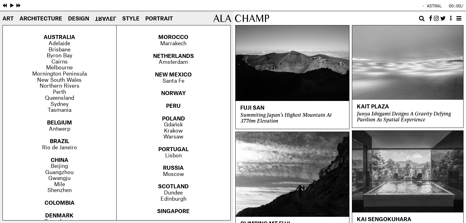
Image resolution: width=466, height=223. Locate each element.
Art (8, 18)
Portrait (159, 18)
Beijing (59, 166)
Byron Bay (59, 55)
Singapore (173, 211)
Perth (59, 92)
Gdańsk (173, 124)
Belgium (59, 122)
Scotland (173, 186)
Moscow (173, 174)
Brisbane (60, 49)
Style (130, 18)
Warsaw (173, 136)
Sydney (59, 104)
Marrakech (173, 43)
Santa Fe (173, 81)
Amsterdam (173, 62)
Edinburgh (173, 199)
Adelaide (59, 43)
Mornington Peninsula (59, 74)
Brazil (59, 141)
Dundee (173, 192)
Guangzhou (59, 172)
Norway (173, 93)
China (59, 160)
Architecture (40, 18)
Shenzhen (59, 190)
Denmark (59, 215)
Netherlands (173, 56)
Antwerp (59, 129)
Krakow (173, 131)
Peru (173, 106)
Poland (173, 118)
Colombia (60, 203)
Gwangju (59, 178)
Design (78, 18)
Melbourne (59, 67)
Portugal (173, 149)
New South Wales (59, 80)
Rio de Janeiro (59, 147)
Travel (105, 18)
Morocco (173, 37)
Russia (173, 168)
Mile (59, 184)
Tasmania (59, 110)
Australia (59, 37)
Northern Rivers (59, 86)
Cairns (59, 61)
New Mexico (173, 74)
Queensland (59, 98)
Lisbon (173, 155)
